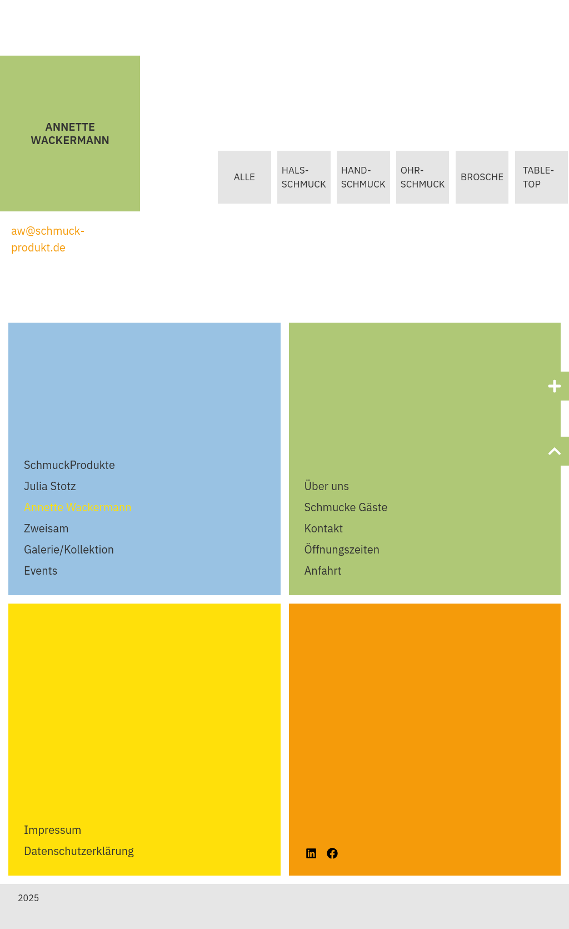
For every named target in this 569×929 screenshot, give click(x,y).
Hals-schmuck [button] (294, 177)
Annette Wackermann (78, 507)
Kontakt (324, 528)
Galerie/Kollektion (69, 549)
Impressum (52, 829)
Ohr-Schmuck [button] (418, 177)
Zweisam (46, 528)
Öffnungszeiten (342, 549)
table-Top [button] (537, 177)
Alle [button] (233, 177)
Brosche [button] (479, 177)
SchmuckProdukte (69, 464)
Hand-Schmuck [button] (356, 177)
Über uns (327, 485)
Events (40, 570)
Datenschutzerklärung (79, 850)
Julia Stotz (50, 485)
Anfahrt (323, 570)
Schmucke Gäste (346, 507)
